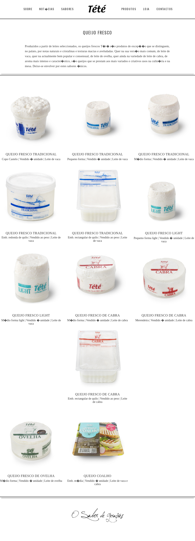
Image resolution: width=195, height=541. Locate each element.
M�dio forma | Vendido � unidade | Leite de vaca (164, 159)
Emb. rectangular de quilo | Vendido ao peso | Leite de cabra (97, 400)
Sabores (67, 9)
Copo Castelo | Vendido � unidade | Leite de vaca (31, 159)
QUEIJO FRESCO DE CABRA (97, 315)
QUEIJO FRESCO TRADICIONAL (31, 154)
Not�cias (46, 9)
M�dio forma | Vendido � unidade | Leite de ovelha (31, 480)
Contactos (164, 9)
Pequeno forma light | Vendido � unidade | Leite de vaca (164, 240)
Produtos (128, 9)
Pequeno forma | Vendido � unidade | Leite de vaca (97, 159)
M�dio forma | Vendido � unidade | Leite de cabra (97, 320)
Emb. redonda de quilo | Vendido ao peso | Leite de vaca (31, 239)
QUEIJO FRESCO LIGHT (164, 233)
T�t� (97, 10)
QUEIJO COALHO (97, 476)
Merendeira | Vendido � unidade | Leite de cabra (163, 320)
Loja (146, 9)
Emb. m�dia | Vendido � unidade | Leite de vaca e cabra (97, 482)
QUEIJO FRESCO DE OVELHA (31, 476)
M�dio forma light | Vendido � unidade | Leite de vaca (31, 322)
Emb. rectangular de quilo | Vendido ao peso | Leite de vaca (97, 239)
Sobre (27, 9)
